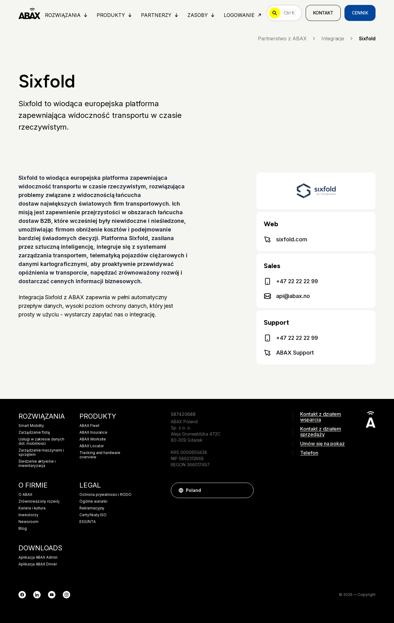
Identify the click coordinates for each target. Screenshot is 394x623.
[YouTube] (51, 594)
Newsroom (28, 522)
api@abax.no (287, 296)
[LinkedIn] (37, 594)
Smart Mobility (31, 426)
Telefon (309, 453)
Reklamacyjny (91, 508)
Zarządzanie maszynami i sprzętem (41, 452)
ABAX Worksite (92, 439)
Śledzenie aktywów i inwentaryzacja (37, 463)
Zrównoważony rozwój (38, 501)
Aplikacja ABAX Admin (38, 557)
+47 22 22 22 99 (291, 281)
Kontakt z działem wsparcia (320, 416)
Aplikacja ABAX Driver (37, 564)
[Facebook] (22, 594)
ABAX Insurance (93, 432)
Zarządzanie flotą (34, 432)
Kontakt (323, 12)
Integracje (337, 38)
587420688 (183, 414)
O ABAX (25, 494)
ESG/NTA (87, 522)
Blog (22, 528)
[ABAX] (29, 13)
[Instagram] (66, 594)
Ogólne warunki (93, 501)
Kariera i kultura (32, 508)
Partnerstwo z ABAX (287, 38)
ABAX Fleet (89, 426)
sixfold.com (285, 239)
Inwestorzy (28, 515)
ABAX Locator (91, 446)
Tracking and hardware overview (99, 455)
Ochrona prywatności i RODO (105, 494)
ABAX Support (289, 352)
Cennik (360, 12)
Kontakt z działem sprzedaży (320, 431)
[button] (246, 490)
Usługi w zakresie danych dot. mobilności (41, 441)
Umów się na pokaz (322, 443)
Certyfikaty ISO (93, 515)
